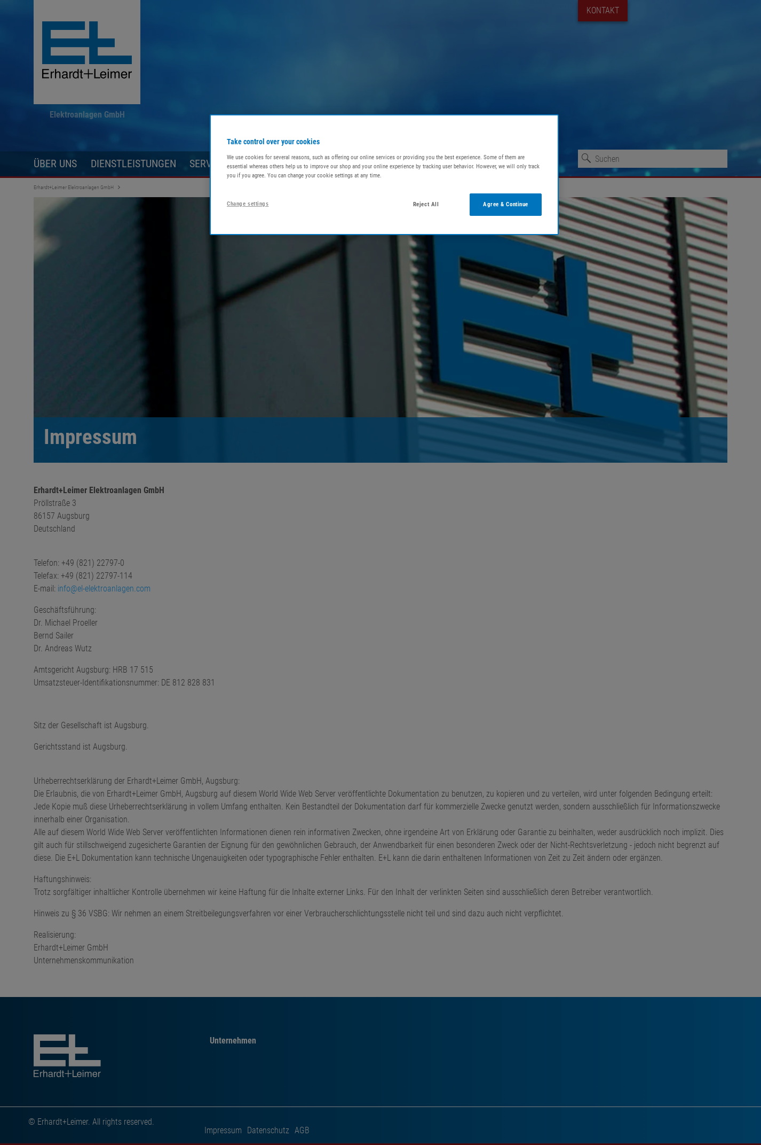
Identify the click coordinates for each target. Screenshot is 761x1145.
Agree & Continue (505, 204)
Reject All (426, 204)
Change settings (248, 203)
